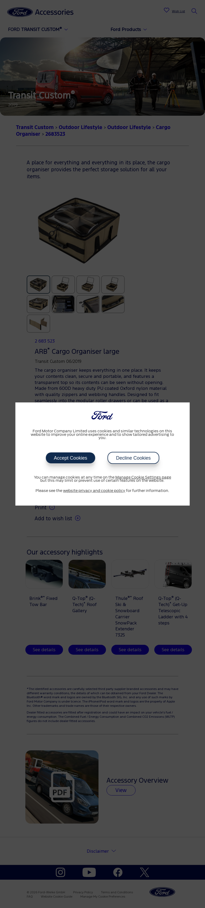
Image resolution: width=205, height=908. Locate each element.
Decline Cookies (133, 458)
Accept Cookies (70, 458)
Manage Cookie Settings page (143, 477)
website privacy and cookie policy (94, 491)
